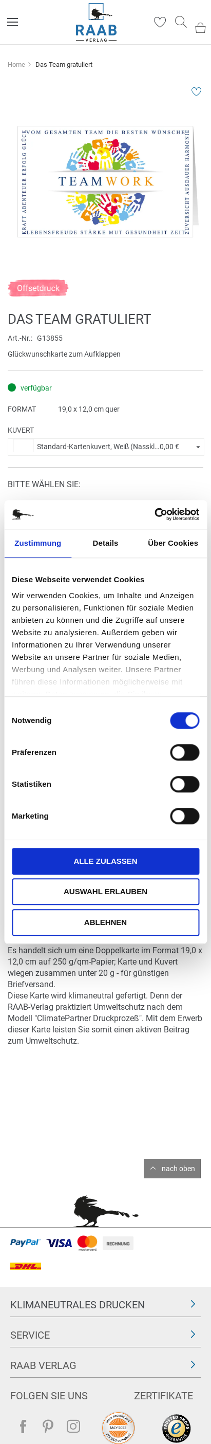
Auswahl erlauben (105, 891)
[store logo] (96, 22)
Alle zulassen (105, 861)
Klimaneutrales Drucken (77, 1305)
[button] (106, 447)
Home (16, 64)
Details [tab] (106, 543)
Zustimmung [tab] (37, 543)
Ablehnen (105, 922)
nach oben (178, 1168)
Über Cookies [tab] (173, 543)
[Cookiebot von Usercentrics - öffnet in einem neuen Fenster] (154, 514)
